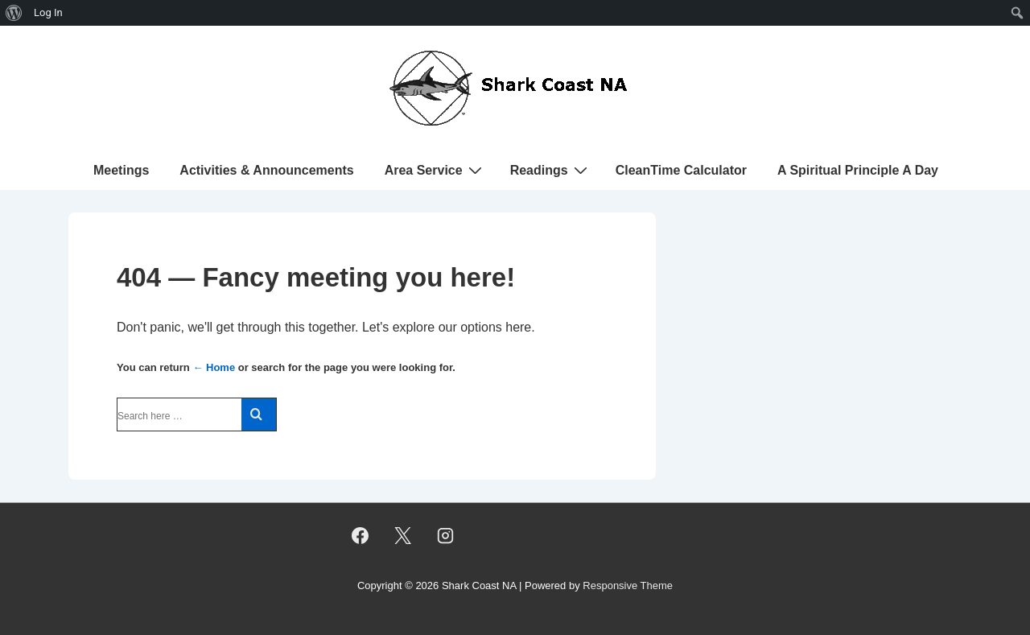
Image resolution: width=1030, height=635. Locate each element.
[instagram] (446, 536)
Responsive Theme (628, 585)
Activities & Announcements (266, 170)
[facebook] (360, 536)
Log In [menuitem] (48, 12)
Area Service (435, 170)
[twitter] (403, 536)
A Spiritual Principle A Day (857, 170)
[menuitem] (14, 13)
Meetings (121, 170)
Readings (550, 170)
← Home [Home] (213, 367)
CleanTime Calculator (681, 170)
